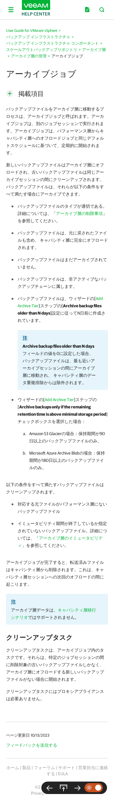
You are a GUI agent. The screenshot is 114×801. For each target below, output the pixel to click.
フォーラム (44, 767)
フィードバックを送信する (31, 745)
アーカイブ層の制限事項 (79, 213)
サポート (66, 767)
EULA (63, 773)
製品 (26, 767)
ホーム (12, 767)
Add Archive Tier (59, 399)
